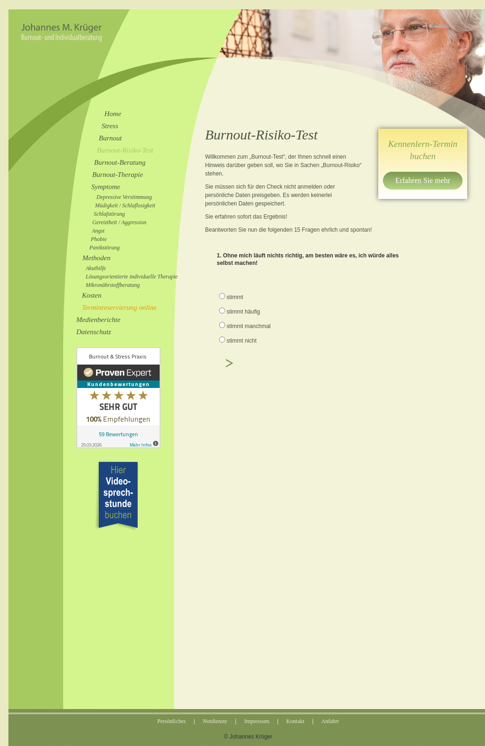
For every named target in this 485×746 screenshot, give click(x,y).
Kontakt (295, 721)
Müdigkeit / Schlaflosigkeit (125, 205)
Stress (110, 126)
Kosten (92, 295)
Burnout (110, 138)
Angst (98, 230)
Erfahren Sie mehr (422, 180)
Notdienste (215, 721)
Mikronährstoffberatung (113, 285)
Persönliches (171, 721)
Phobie (99, 239)
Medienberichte (98, 319)
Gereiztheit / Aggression (119, 222)
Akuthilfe (96, 268)
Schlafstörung (109, 214)
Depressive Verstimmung (124, 197)
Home (112, 113)
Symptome (105, 186)
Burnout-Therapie (117, 174)
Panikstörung (104, 247)
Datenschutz (93, 332)
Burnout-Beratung (120, 162)
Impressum (256, 721)
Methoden (96, 258)
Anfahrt (330, 721)
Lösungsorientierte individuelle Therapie (132, 276)
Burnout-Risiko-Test (125, 150)
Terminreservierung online (119, 307)
